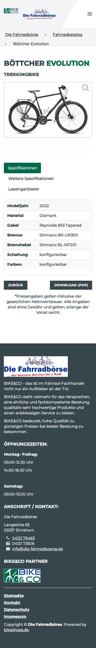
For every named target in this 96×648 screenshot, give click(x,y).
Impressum (15, 616)
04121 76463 (23, 538)
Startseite (14, 595)
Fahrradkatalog (67, 34)
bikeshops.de (16, 629)
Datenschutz (16, 609)
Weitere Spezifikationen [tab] (31, 178)
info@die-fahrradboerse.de (37, 548)
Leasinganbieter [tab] (23, 189)
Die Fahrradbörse (21, 34)
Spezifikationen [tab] (22, 168)
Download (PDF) (71, 285)
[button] (90, 14)
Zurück (15, 285)
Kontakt (12, 602)
